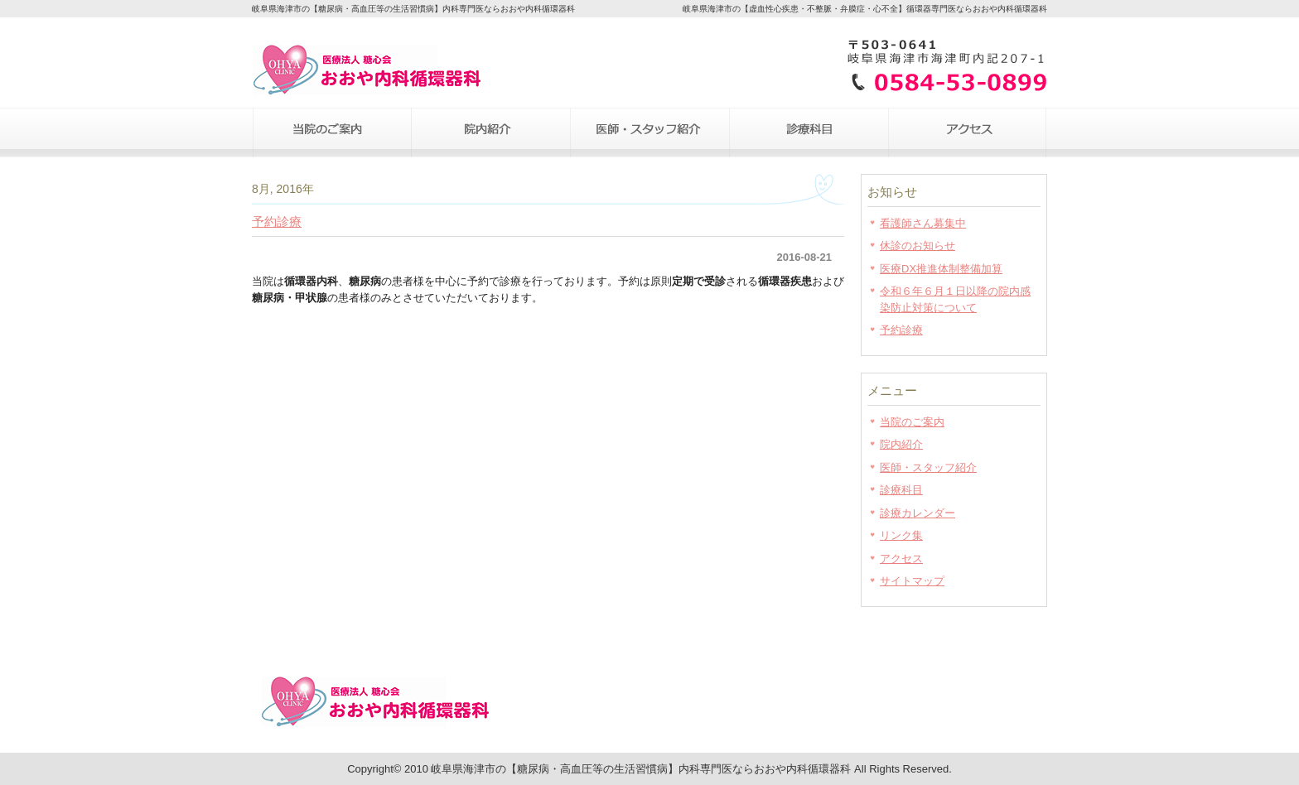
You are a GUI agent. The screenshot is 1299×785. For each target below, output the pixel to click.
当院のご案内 (331, 132)
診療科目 (808, 132)
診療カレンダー (917, 513)
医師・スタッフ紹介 (649, 132)
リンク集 (901, 535)
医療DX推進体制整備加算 (941, 268)
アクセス (967, 132)
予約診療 (277, 221)
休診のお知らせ (917, 245)
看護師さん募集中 (923, 223)
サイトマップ (912, 581)
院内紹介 (490, 132)
